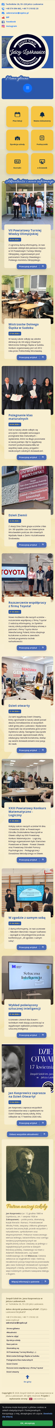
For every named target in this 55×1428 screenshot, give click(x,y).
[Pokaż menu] (27, 88)
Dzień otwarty (19, 706)
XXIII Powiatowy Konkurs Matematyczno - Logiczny (27, 811)
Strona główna (13, 1328)
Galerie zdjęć (12, 1336)
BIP (5, 17)
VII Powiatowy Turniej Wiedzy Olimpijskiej (25, 232)
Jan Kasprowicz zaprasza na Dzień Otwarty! (27, 1094)
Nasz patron (12, 1344)
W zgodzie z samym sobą (27, 918)
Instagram (9, 26)
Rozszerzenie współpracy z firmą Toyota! (27, 604)
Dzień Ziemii (18, 515)
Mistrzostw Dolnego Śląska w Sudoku (24, 326)
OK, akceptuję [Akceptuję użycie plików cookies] (27, 1423)
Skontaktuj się (13, 1348)
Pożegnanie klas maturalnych (21, 417)
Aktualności (12, 1332)
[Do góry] (27, 1378)
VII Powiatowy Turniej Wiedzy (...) (21, 1352)
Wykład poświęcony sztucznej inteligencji (25, 1006)
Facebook (9, 21)
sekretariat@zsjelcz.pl (17, 13)
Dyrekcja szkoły (13, 1340)
